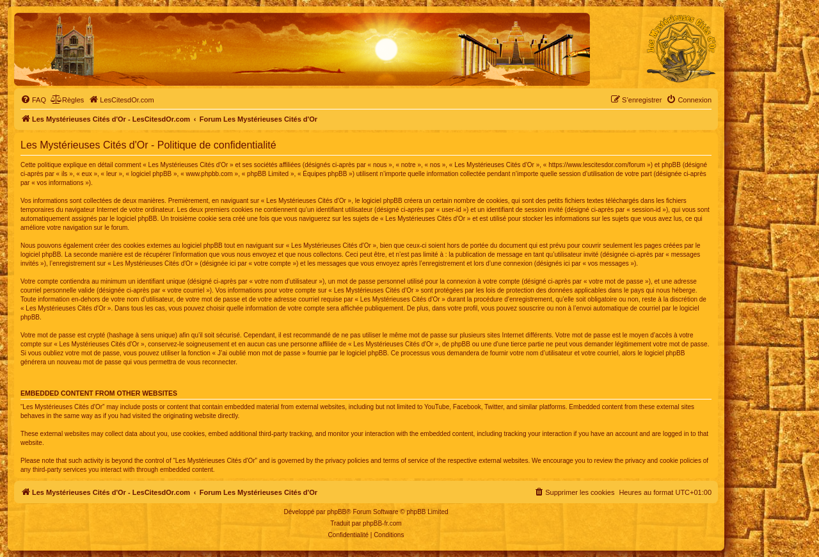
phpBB (336, 511)
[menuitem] (33, 100)
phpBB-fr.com (382, 523)
